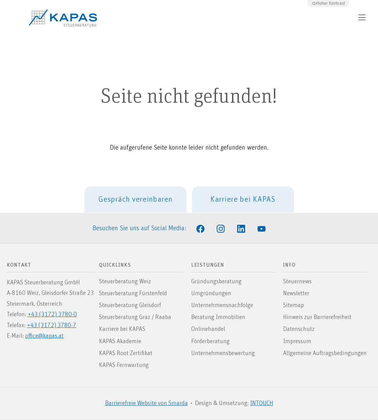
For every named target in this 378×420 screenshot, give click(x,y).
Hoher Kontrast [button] (328, 3)
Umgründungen (211, 293)
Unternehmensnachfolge (222, 305)
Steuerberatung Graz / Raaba (135, 317)
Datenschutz (299, 329)
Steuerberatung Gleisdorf (130, 305)
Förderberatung (210, 341)
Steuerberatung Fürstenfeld (133, 293)
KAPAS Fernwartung (124, 365)
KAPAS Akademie (120, 341)
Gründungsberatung (216, 282)
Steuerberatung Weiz (125, 282)
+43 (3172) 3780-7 (51, 325)
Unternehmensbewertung (223, 353)
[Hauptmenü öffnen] (362, 17)
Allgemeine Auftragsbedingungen (325, 353)
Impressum (297, 341)
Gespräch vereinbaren (135, 199)
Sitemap (293, 305)
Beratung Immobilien (218, 317)
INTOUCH (261, 403)
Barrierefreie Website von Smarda (146, 403)
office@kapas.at (44, 336)
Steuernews (297, 282)
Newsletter (296, 293)
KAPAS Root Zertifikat (125, 353)
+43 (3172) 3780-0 (52, 315)
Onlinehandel (208, 329)
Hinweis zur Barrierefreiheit (317, 317)
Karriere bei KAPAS (243, 199)
